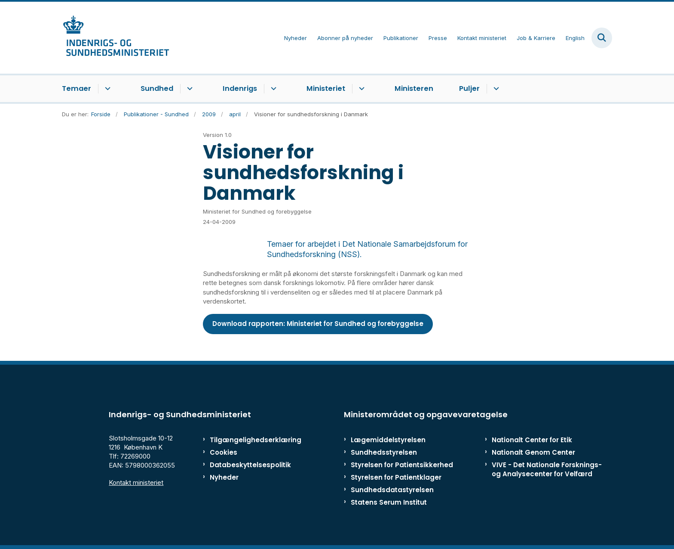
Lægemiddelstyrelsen (388, 439)
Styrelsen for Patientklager (396, 477)
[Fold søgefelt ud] (601, 38)
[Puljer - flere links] (495, 88)
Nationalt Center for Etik (532, 439)
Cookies (223, 452)
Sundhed (157, 88)
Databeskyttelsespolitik (246, 464)
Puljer (469, 88)
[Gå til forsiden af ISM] (115, 38)
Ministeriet (325, 88)
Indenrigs (240, 88)
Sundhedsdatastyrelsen (392, 489)
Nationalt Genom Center (533, 452)
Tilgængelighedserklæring (246, 439)
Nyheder (224, 477)
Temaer (76, 88)
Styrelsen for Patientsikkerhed (402, 464)
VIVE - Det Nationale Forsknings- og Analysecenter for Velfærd (547, 469)
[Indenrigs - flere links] (272, 88)
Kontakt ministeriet (136, 482)
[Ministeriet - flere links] (360, 88)
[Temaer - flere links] (106, 88)
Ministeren (414, 88)
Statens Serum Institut (389, 502)
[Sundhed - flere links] (188, 88)
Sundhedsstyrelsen (384, 452)
